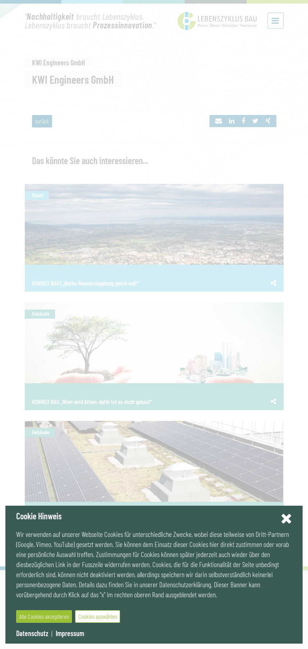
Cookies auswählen (97, 616)
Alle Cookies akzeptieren (44, 616)
